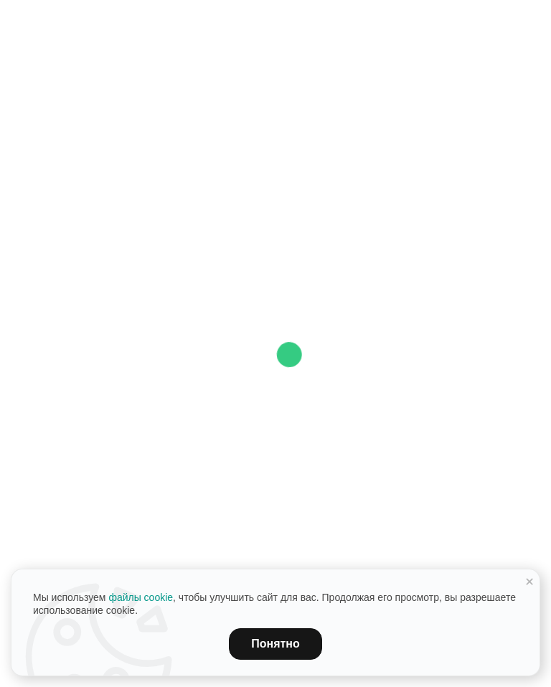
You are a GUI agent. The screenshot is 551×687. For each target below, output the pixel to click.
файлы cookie (140, 597)
